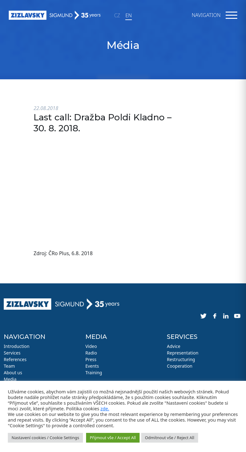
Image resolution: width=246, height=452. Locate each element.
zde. (104, 408)
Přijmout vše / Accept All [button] (113, 437)
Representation (182, 353)
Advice (173, 346)
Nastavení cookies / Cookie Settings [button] (45, 437)
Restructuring (181, 359)
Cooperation (179, 366)
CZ (117, 15)
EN (129, 15)
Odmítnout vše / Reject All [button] (169, 437)
